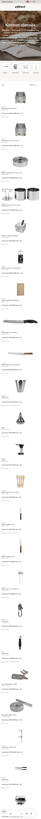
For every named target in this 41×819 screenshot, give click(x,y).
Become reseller (7, 1)
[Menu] (10, 814)
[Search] (22, 814)
